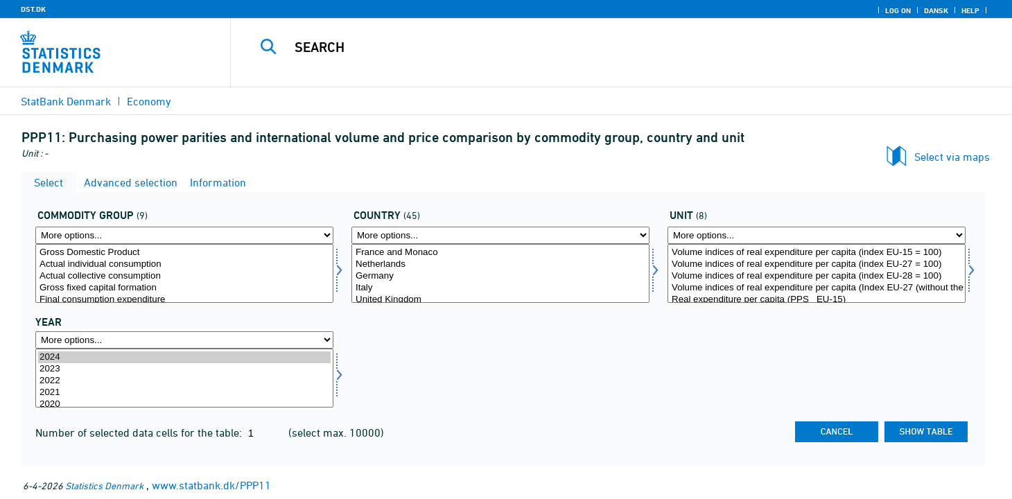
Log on (898, 10)
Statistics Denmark (104, 485)
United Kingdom (500, 300)
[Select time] (184, 378)
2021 (184, 393)
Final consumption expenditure (184, 300)
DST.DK (33, 9)
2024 (184, 357)
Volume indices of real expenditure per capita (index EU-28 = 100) (816, 276)
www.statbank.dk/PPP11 (211, 485)
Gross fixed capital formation (184, 288)
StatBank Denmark (66, 101)
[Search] (597, 47)
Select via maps (952, 156)
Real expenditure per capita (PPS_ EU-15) (816, 300)
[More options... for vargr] (184, 235)
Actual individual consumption (184, 264)
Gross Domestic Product (184, 253)
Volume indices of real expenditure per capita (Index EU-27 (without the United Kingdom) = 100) (816, 288)
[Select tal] (817, 273)
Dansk (936, 10)
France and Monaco (500, 253)
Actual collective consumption (184, 276)
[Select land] (500, 273)
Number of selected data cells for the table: (140, 432)
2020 (184, 404)
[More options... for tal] (817, 235)
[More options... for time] (184, 340)
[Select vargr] (184, 273)
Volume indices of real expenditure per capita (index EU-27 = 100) (816, 264)
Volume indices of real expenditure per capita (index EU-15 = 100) (816, 253)
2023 (184, 369)
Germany (500, 276)
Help (970, 10)
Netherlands (500, 264)
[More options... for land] (500, 235)
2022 (184, 381)
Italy (500, 288)
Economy (149, 101)
